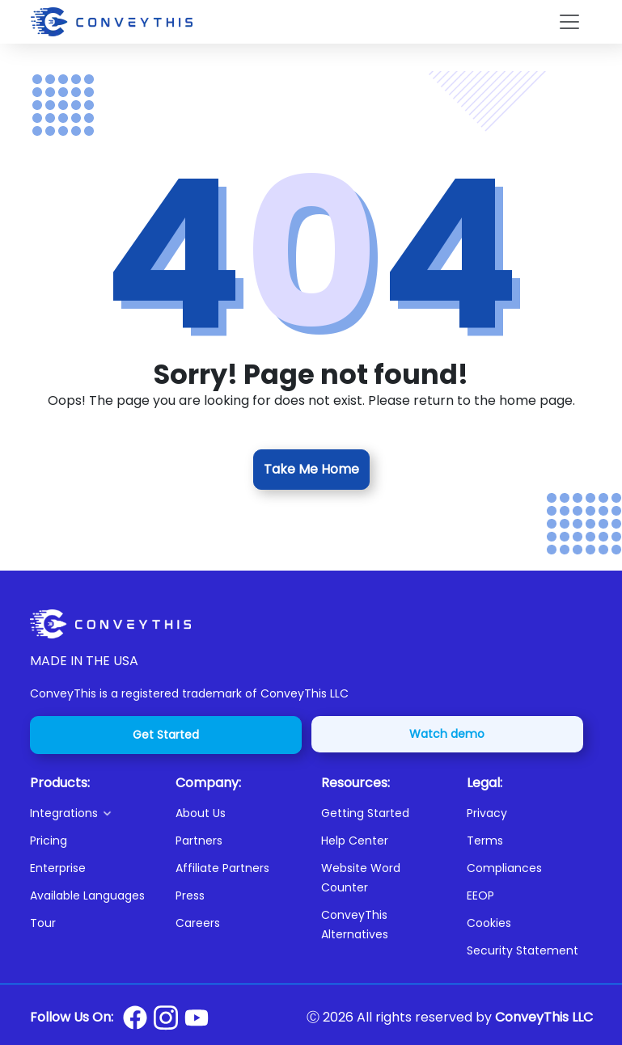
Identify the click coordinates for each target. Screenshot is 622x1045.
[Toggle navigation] (569, 21)
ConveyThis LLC (544, 1017)
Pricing (48, 840)
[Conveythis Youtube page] (196, 1018)
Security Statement (522, 950)
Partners (199, 840)
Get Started (166, 735)
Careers (198, 923)
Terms (485, 840)
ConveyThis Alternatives (354, 924)
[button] (93, 813)
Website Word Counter (360, 877)
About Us (201, 813)
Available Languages (87, 895)
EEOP (480, 895)
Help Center (354, 840)
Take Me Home (311, 469)
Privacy (487, 813)
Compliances (504, 868)
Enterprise (58, 868)
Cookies (489, 923)
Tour (43, 923)
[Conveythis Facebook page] (135, 1017)
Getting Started (365, 813)
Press (190, 895)
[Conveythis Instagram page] (166, 1017)
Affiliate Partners (222, 868)
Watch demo (446, 734)
